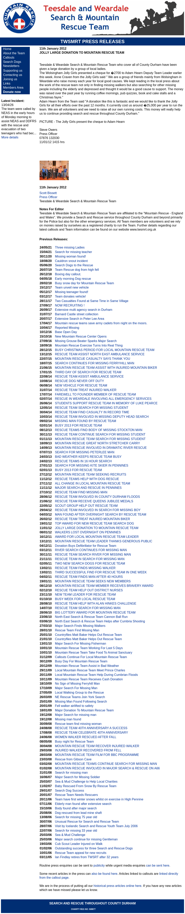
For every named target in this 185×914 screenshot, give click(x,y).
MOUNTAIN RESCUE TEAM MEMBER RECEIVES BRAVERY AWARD (104, 585)
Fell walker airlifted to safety (74, 705)
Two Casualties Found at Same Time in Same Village (91, 301)
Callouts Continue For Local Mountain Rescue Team (91, 657)
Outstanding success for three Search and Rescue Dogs (94, 848)
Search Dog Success (69, 790)
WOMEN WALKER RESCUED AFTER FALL (85, 737)
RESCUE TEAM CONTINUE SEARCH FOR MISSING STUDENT (100, 434)
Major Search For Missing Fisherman (80, 643)
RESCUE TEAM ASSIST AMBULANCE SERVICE (89, 376)
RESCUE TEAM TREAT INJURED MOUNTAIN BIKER (92, 519)
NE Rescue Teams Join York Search (80, 697)
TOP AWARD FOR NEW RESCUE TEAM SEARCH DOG (94, 523)
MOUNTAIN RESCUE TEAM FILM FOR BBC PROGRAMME (97, 754)
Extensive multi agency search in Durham (83, 309)
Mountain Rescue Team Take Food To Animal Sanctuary (93, 652)
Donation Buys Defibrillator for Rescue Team (85, 545)
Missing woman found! (70, 256)
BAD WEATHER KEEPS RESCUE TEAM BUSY (88, 456)
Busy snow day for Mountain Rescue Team (84, 283)
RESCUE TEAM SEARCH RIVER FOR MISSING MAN (93, 554)
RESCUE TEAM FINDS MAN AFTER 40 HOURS (89, 576)
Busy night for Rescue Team (74, 741)
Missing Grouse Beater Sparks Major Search (86, 341)
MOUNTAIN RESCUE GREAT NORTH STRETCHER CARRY (97, 443)
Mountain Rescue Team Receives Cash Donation (89, 679)
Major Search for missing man (75, 714)
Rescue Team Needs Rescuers (76, 794)
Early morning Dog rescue (73, 278)
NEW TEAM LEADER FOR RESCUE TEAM (85, 594)
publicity (99, 865)
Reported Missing (67, 327)
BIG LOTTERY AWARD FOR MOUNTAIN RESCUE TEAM (95, 612)
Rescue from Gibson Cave (73, 759)
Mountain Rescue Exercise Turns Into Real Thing (88, 345)
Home (7, 49)
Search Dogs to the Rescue (74, 265)
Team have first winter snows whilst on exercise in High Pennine (99, 799)
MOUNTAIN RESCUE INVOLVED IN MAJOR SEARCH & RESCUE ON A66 (107, 768)
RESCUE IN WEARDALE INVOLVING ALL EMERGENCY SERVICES (103, 398)
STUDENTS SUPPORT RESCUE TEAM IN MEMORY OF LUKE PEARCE (106, 403)
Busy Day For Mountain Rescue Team (81, 661)
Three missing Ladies (70, 247)
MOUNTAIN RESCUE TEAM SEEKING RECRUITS (90, 474)
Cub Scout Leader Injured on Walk (78, 843)
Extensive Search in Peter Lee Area (79, 318)
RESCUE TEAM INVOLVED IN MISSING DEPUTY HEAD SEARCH (102, 416)
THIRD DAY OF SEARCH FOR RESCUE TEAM (88, 372)
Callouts (8, 57)
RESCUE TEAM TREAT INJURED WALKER (85, 390)
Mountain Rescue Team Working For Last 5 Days (89, 648)
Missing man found (68, 719)
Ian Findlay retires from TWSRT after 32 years (86, 857)
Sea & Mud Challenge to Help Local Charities (86, 781)
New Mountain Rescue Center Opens (81, 336)
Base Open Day (66, 332)
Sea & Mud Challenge (70, 834)
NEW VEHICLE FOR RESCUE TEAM (81, 385)
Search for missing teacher (73, 252)
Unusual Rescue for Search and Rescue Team (87, 821)
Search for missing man (71, 772)
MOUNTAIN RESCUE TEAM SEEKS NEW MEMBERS (93, 581)
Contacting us (12, 75)
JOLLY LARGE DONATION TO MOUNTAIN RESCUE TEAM (96, 528)
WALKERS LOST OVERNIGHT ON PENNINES (88, 532)
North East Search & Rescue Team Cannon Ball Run (91, 616)
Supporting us (12, 70)
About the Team (14, 53)
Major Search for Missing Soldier (77, 777)
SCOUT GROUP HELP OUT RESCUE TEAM (86, 505)
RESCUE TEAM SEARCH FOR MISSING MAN (88, 608)
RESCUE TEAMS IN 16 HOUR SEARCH (83, 461)
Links (6, 83)
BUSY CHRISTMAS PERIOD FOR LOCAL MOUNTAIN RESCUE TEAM (104, 350)
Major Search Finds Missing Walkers (80, 625)
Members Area (13, 87)
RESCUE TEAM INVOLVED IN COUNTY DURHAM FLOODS (97, 496)
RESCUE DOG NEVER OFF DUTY (79, 381)
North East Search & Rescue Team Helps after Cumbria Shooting (100, 621)
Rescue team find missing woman (78, 723)
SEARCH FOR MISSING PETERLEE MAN (84, 452)
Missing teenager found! (71, 292)
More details (9, 137)
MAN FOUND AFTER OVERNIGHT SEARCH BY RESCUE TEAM (100, 514)
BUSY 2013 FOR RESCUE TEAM (78, 425)
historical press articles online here (117, 885)
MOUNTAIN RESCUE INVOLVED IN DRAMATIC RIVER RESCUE (101, 447)
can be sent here (157, 865)
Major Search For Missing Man (76, 688)
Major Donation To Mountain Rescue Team (84, 710)
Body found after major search (76, 808)
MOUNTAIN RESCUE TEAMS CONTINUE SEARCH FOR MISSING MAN (106, 763)
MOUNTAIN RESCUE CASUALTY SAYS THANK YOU (92, 358)
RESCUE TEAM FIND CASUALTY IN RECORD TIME (92, 412)
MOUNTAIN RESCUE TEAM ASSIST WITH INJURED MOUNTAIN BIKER (106, 367)
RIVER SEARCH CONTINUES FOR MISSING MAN (91, 550)
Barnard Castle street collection (76, 314)
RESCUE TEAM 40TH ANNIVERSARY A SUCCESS (91, 728)
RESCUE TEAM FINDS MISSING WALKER (85, 568)
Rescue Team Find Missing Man (77, 630)
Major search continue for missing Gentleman (86, 839)
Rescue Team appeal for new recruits (80, 852)
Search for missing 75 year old (76, 817)
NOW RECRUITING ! (70, 305)
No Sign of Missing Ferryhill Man (77, 683)
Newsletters (11, 66)
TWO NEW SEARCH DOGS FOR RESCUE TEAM (90, 563)
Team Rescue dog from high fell (77, 269)
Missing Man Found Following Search (81, 701)
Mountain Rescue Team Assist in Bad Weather (87, 665)
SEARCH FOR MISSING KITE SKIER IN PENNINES (91, 465)
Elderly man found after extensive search (83, 803)
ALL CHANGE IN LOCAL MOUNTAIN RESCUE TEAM (92, 483)
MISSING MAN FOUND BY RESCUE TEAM (85, 421)
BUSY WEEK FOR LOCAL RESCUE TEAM (85, 599)
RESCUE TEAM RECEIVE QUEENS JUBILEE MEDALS (94, 501)
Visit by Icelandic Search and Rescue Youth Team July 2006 (96, 826)
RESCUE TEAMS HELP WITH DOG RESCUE (87, 479)
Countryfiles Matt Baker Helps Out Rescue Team (88, 634)
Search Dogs (12, 61)
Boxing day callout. (68, 274)
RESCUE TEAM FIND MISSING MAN (81, 492)
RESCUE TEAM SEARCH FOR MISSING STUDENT (91, 407)
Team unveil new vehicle (72, 287)
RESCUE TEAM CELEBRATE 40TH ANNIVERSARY (91, 732)
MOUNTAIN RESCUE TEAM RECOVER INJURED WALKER (97, 746)
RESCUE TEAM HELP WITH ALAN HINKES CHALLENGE (95, 603)
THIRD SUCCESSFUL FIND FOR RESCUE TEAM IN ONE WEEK (101, 572)
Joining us (10, 79)
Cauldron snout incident (71, 261)
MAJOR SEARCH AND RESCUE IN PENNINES (88, 487)
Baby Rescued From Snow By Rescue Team (85, 786)
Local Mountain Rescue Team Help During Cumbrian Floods (96, 674)
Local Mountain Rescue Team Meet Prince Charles (90, 670)
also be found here (104, 873)
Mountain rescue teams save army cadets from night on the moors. (101, 323)
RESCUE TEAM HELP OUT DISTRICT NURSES (89, 590)
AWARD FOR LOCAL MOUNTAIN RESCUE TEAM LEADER (97, 536)
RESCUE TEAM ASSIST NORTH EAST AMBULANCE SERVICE (99, 354)
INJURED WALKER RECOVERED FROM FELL (88, 750)
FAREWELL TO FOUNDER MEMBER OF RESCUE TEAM (95, 394)
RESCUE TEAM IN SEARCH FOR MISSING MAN (89, 559)
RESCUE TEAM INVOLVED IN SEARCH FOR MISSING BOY (97, 510)
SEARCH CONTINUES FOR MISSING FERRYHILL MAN (94, 363)
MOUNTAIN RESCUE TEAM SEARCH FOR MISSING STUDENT (100, 439)
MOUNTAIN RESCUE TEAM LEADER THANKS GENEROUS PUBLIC (103, 541)
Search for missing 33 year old (76, 830)
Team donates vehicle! (70, 296)
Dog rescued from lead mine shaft (78, 812)
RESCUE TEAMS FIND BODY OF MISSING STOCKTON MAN (98, 430)
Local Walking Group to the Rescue (79, 692)
